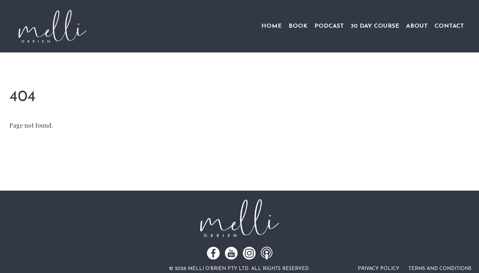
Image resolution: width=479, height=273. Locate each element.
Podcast (329, 26)
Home (271, 26)
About (417, 26)
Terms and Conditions (440, 268)
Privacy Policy (378, 268)
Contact (449, 26)
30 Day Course (375, 26)
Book (298, 26)
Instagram (249, 253)
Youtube (231, 253)
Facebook (213, 253)
